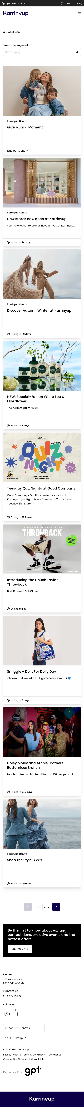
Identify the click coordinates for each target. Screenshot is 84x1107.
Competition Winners (15, 1059)
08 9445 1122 (14, 996)
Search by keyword (15, 45)
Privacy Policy (10, 1054)
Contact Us (55, 1054)
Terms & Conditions (33, 1054)
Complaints (37, 1059)
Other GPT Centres (17, 1028)
